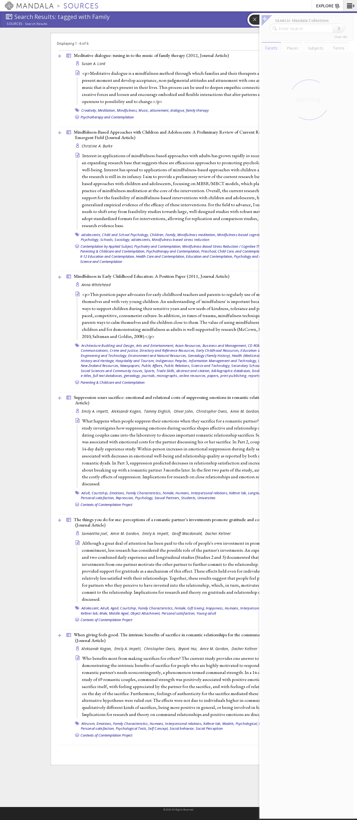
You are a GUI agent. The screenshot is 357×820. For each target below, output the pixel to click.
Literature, (274, 360)
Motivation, (267, 723)
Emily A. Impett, (96, 411)
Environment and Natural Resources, (157, 355)
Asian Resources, (188, 345)
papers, (213, 375)
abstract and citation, (193, 370)
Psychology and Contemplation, (258, 256)
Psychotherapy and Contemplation (107, 117)
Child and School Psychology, (125, 234)
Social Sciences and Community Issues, (112, 370)
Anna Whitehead (96, 284)
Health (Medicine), (246, 355)
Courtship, (100, 492)
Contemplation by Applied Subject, (107, 246)
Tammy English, (158, 411)
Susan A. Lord (93, 63)
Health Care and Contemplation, (160, 256)
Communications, (95, 350)
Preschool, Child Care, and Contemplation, (233, 251)
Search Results (36, 24)
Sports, (150, 370)
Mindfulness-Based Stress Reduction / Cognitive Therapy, (226, 246)
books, (257, 370)
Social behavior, (182, 728)
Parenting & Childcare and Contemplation (113, 382)
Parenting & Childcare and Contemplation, (112, 251)
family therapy (197, 110)
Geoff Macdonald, (188, 533)
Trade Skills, (165, 370)
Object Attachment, (145, 613)
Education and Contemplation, (209, 256)
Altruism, (88, 723)
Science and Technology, (210, 365)
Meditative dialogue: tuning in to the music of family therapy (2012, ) (151, 55)
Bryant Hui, (188, 648)
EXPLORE (328, 6)
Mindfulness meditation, (196, 234)
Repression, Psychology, (135, 497)
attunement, (159, 110)
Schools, (107, 239)
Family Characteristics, (144, 492)
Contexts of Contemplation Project (106, 504)
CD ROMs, (255, 345)
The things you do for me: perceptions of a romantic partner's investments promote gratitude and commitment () (176, 522)
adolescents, (91, 234)
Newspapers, (130, 365)
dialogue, (177, 110)
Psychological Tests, (131, 728)
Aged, (115, 608)
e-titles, (86, 375)
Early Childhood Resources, (218, 350)
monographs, (167, 375)
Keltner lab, (238, 492)
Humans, (182, 492)
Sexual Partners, (167, 497)
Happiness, (215, 608)
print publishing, (233, 375)
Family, (170, 234)
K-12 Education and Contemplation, (107, 256)
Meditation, (107, 110)
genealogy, (132, 375)
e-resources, (273, 370)
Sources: (15, 24)
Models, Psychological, (240, 723)
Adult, (86, 492)
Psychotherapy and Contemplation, (173, 251)
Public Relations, (177, 365)
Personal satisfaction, (98, 497)
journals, (149, 375)
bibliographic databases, (231, 370)
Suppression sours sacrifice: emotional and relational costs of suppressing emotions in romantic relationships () (181, 400)
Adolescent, (90, 608)
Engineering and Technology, (104, 355)
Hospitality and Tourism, (135, 360)
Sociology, (122, 239)
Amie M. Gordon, (245, 411)
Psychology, (90, 239)
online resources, (192, 375)
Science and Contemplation (101, 261)
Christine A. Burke (97, 145)
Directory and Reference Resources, (167, 350)
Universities (206, 497)
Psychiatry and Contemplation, (157, 246)
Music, (144, 110)
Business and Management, (224, 345)
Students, (188, 497)
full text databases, (108, 375)
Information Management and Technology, (223, 360)
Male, (287, 492)
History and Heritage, (97, 360)
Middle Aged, (119, 613)
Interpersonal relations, (209, 492)
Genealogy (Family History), (209, 355)
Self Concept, (158, 728)
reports (254, 375)
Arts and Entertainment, (155, 345)
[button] (350, 5)
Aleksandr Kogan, (127, 411)
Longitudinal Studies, (265, 492)
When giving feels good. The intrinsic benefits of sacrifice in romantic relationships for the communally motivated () (179, 637)
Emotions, (117, 492)
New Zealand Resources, (100, 365)
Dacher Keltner (275, 411)
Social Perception (209, 728)
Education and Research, (260, 350)
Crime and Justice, (124, 350)
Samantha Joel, (95, 533)
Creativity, (89, 110)
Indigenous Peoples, (172, 360)
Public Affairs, (152, 365)
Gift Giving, (196, 608)
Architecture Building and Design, (108, 345)
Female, (169, 492)
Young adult (206, 613)
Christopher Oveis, (212, 411)
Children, (157, 234)
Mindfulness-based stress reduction (181, 239)
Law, (261, 360)
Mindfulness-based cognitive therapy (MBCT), (253, 234)
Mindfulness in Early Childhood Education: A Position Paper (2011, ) (151, 276)
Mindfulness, (127, 110)
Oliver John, (184, 411)
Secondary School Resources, (254, 365)
